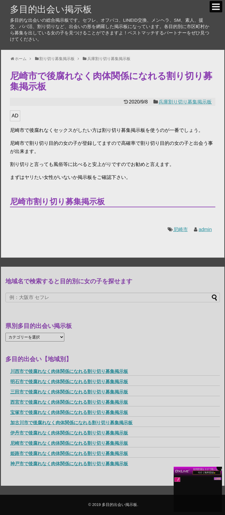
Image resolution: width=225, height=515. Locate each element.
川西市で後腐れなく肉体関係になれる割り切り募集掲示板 (69, 371)
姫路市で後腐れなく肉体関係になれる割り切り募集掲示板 (69, 453)
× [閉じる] (222, 469)
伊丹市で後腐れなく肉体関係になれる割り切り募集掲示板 (69, 432)
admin (205, 229)
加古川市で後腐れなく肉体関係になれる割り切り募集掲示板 (71, 422)
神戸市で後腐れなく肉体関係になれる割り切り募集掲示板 (69, 463)
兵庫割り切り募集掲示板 (185, 101)
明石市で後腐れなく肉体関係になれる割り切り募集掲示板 (69, 381)
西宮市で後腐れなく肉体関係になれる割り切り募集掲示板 (69, 402)
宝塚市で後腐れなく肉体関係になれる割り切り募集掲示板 (69, 412)
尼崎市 (180, 229)
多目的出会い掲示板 (51, 9)
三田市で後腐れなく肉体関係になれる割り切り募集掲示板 (69, 391)
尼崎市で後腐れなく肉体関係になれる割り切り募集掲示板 (69, 443)
